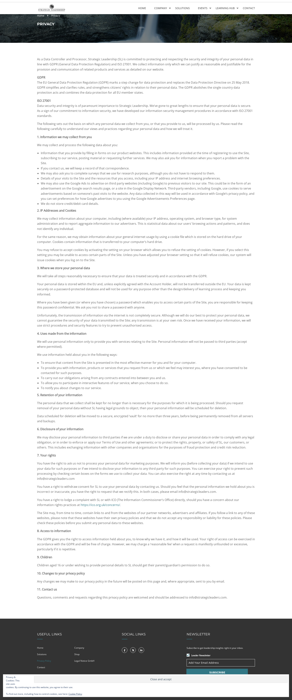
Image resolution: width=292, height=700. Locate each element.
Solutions (182, 8)
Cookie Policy (75, 694)
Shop (77, 654)
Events (202, 8)
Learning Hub (225, 8)
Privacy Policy (44, 660)
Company (160, 8)
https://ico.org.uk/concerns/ (100, 505)
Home (142, 8)
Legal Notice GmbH (84, 660)
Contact (249, 8)
